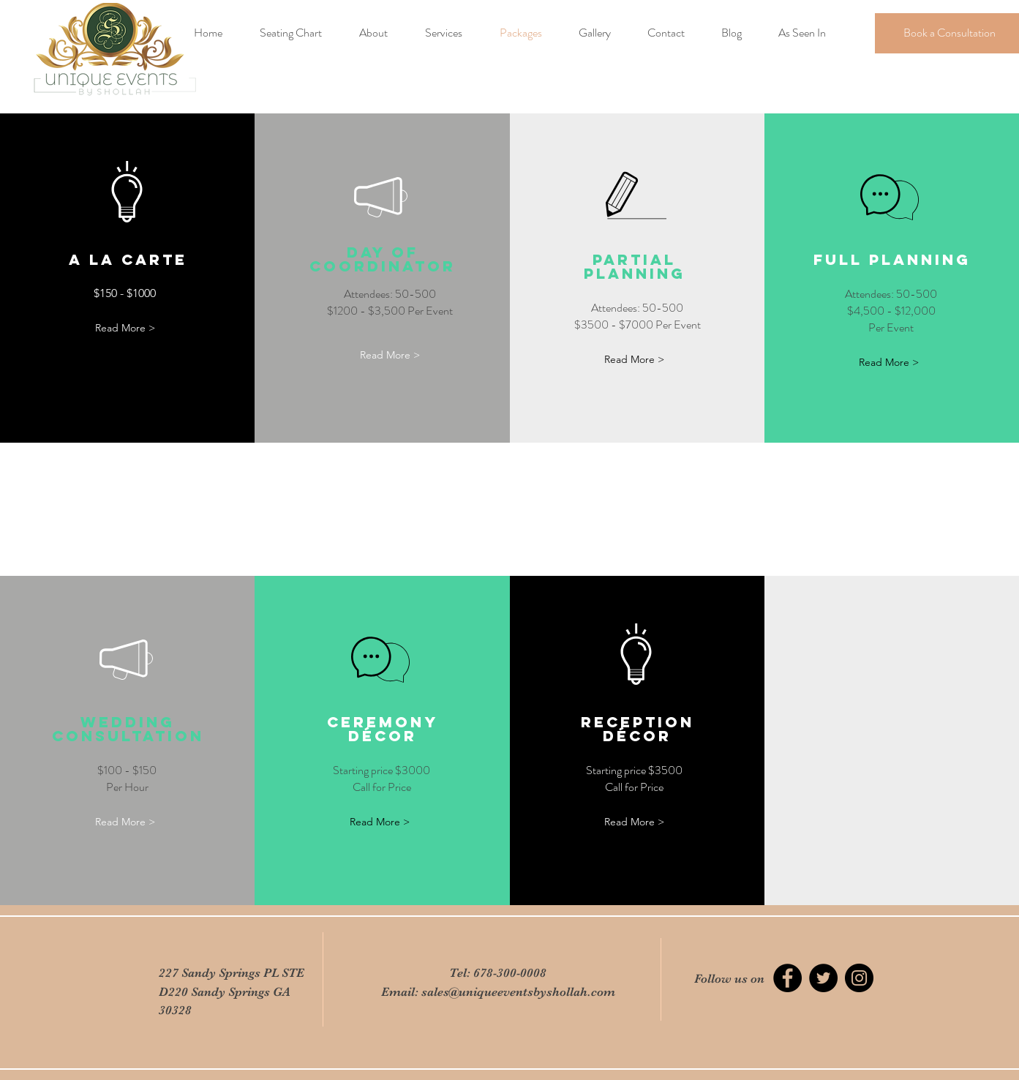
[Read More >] (125, 328)
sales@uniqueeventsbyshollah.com (518, 992)
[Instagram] (859, 978)
